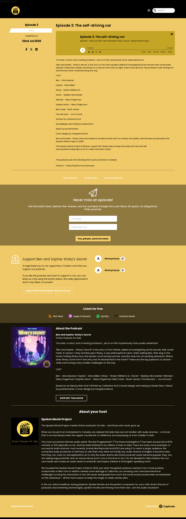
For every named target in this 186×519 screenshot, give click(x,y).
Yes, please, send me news (93, 239)
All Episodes (90, 178)
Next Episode (70, 178)
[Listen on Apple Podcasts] (79, 317)
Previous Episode (113, 178)
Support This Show (71, 399)
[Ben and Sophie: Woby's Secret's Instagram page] (149, 11)
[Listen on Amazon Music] (126, 317)
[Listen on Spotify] (103, 317)
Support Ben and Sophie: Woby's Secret (48, 291)
